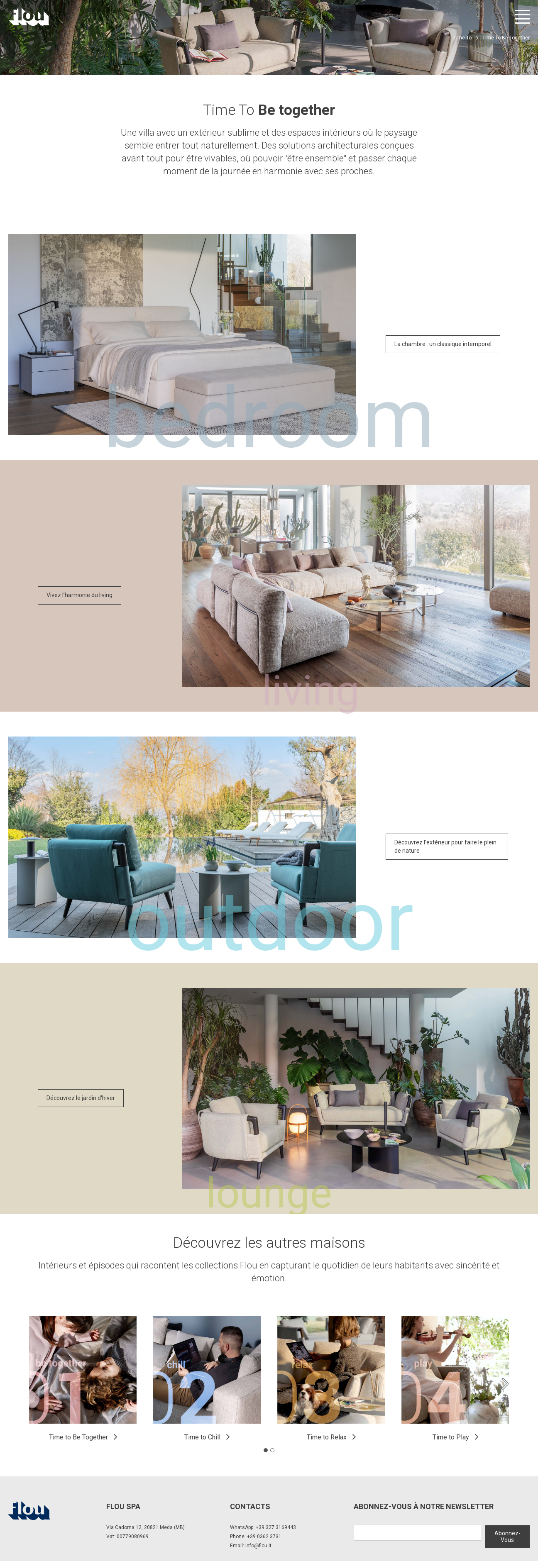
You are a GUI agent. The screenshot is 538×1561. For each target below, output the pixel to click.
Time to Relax (327, 1437)
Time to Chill (202, 1437)
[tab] (266, 1450)
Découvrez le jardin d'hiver (80, 1098)
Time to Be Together (78, 1437)
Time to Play (451, 1437)
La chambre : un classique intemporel (443, 344)
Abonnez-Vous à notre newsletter (424, 1506)
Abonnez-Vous (507, 1535)
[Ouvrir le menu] (522, 17)
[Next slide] (505, 1384)
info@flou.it (258, 1546)
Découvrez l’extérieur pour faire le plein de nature (445, 846)
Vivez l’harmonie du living (79, 595)
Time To (462, 38)
